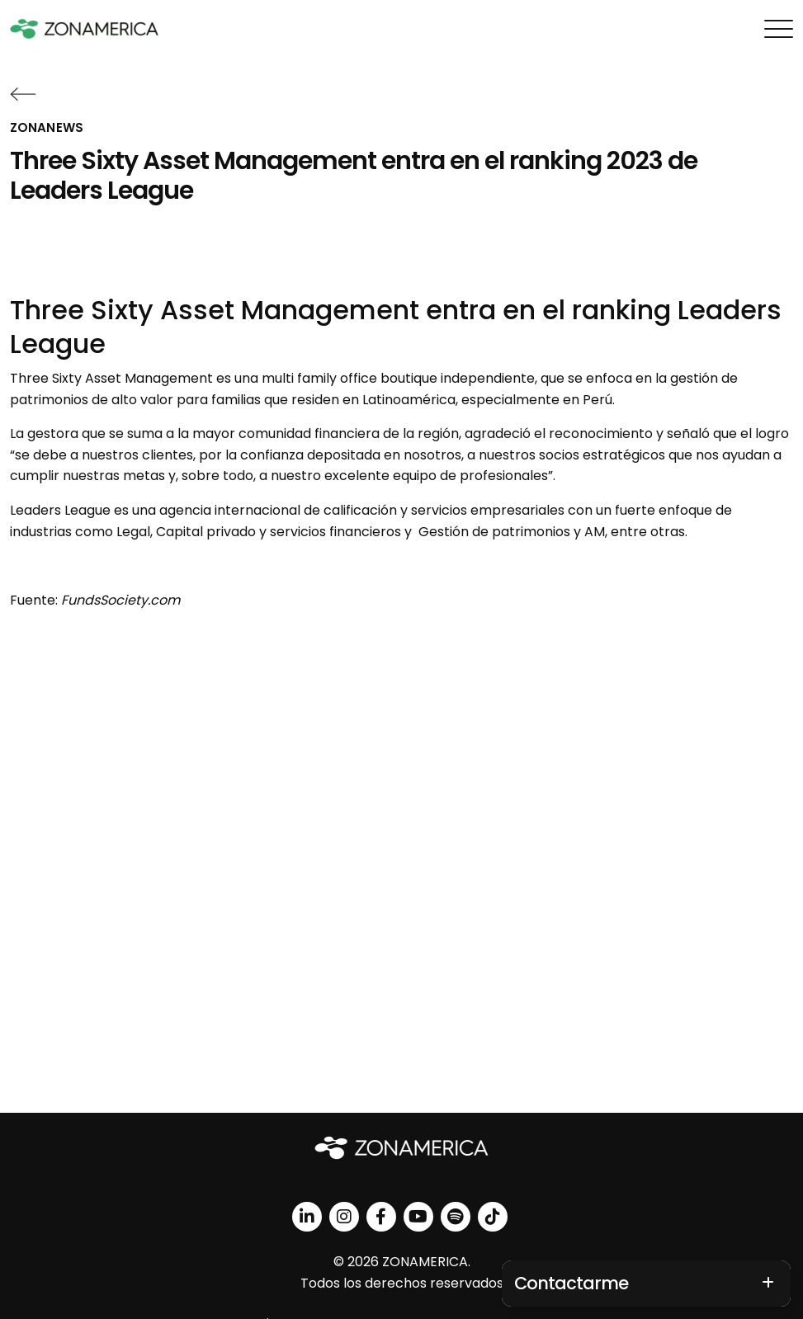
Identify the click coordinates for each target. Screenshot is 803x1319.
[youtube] (418, 1217)
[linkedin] (307, 1217)
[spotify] (455, 1217)
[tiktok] (493, 1217)
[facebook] (381, 1217)
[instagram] (344, 1217)
